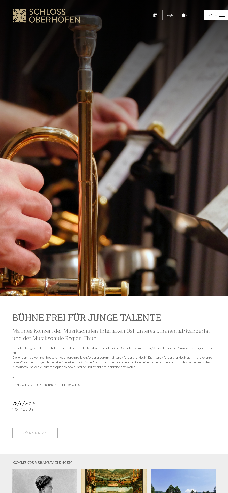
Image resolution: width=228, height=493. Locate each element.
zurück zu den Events (35, 432)
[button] (216, 15)
